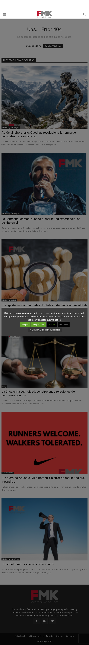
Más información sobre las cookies (45, 330)
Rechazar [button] (64, 324)
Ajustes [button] (52, 324)
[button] (85, 14)
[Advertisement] (45, 5)
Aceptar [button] (25, 324)
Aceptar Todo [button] (38, 324)
